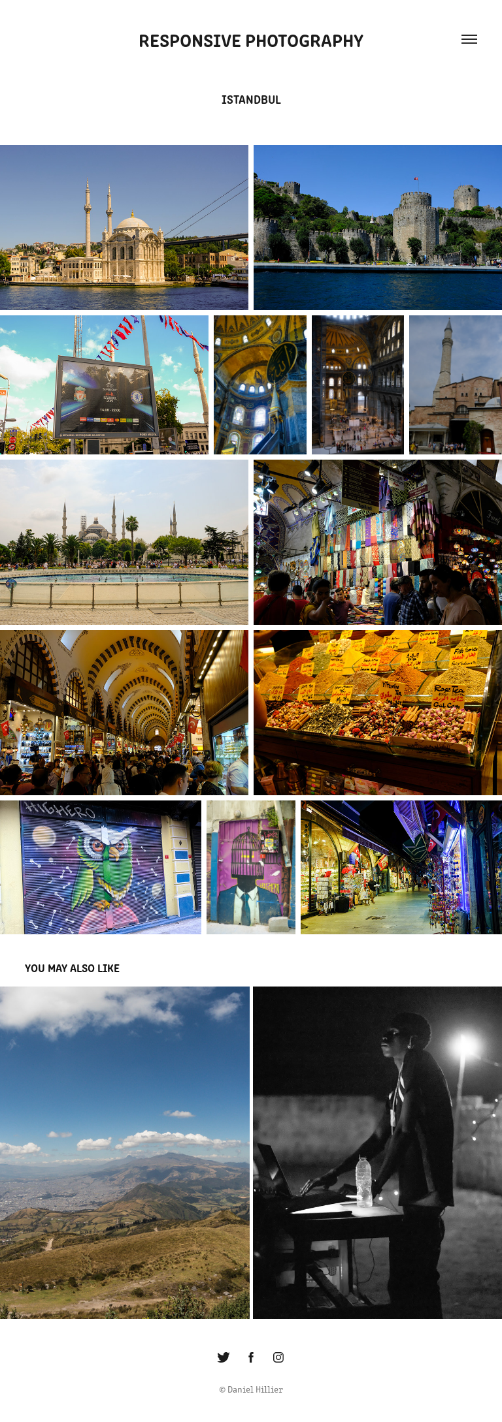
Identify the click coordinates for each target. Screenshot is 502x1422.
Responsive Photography (251, 39)
